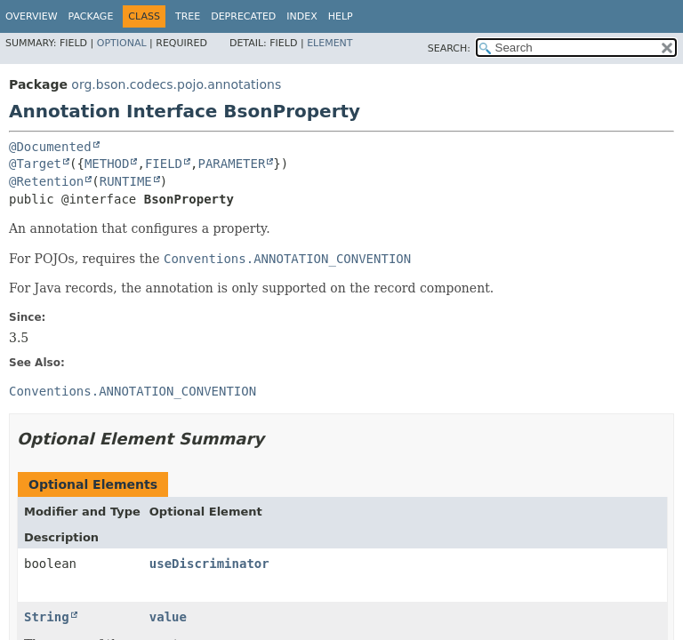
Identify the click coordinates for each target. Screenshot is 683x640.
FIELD (163, 163)
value (168, 617)
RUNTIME (126, 181)
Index (301, 16)
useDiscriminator (209, 563)
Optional (122, 43)
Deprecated (243, 16)
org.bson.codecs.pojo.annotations (176, 84)
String (46, 617)
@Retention (46, 181)
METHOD (107, 163)
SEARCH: (449, 48)
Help (340, 16)
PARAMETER (231, 163)
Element (329, 43)
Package (91, 16)
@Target (35, 163)
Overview (31, 16)
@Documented (50, 147)
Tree (187, 16)
